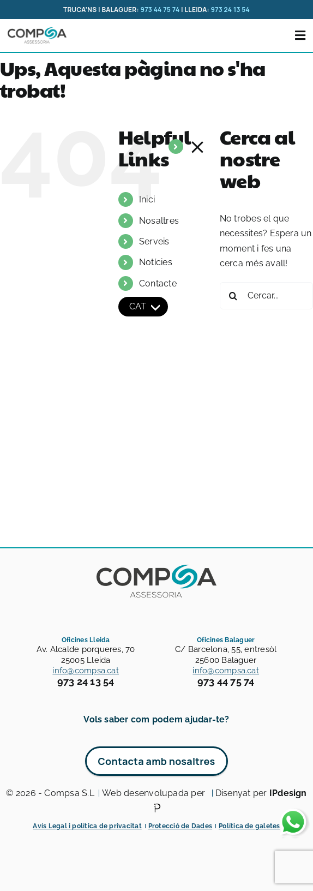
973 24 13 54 (230, 9)
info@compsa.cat (85, 670)
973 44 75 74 (159, 9)
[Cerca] (233, 295)
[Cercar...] (266, 295)
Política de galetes (249, 826)
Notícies (155, 262)
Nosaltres (159, 221)
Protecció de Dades (180, 826)
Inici (147, 199)
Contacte (158, 283)
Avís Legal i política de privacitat (87, 826)
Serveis (154, 241)
